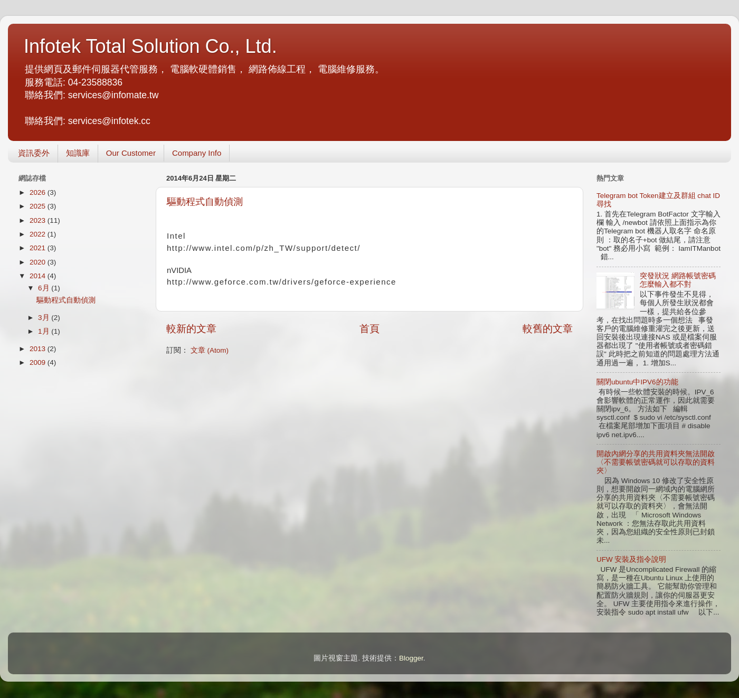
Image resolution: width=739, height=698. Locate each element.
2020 (39, 262)
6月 (44, 288)
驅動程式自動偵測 (205, 201)
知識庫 (78, 152)
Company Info (196, 152)
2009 (39, 362)
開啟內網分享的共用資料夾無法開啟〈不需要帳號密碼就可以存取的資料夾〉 (655, 462)
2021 (39, 248)
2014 (39, 276)
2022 (39, 234)
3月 (44, 318)
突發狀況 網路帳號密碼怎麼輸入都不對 (678, 280)
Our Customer (131, 152)
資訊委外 (34, 152)
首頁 (369, 328)
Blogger (411, 658)
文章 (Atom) (210, 350)
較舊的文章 (548, 328)
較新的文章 (191, 328)
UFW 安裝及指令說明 (631, 559)
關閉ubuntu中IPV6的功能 (637, 382)
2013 (39, 349)
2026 (39, 192)
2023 (39, 220)
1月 (44, 331)
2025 (39, 206)
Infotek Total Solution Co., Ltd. (150, 46)
